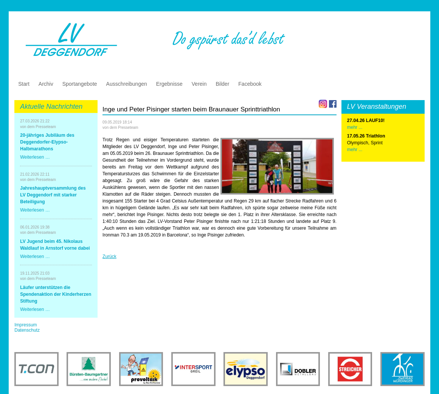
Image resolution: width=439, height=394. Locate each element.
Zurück (109, 256)
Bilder (223, 84)
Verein (199, 84)
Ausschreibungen (126, 84)
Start (23, 84)
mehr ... (355, 149)
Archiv (46, 84)
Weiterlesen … (35, 157)
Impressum (25, 325)
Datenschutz (27, 330)
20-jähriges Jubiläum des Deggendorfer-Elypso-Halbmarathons (47, 142)
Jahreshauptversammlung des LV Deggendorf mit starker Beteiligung (52, 194)
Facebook (249, 84)
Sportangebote (79, 84)
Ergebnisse (169, 84)
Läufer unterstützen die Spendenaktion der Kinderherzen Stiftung (55, 294)
